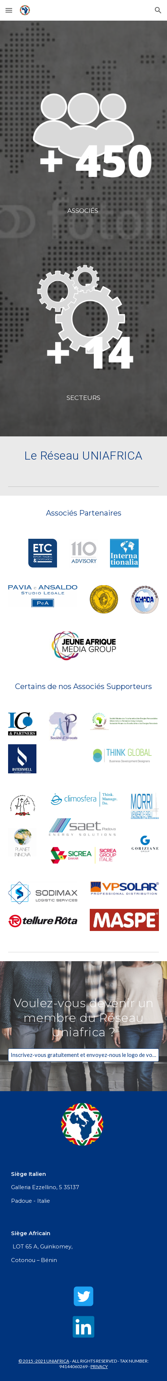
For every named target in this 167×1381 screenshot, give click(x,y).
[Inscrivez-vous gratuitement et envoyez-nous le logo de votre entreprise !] (83, 1055)
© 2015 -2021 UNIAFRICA (43, 1361)
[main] (83, 210)
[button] (9, 10)
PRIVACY (99, 1366)
